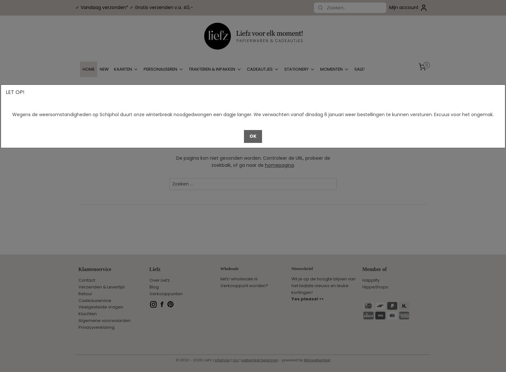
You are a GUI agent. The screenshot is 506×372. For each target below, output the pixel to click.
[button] (253, 136)
